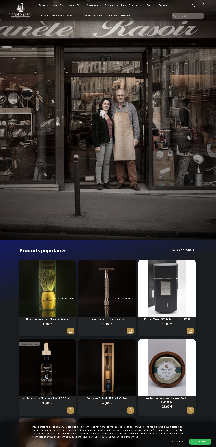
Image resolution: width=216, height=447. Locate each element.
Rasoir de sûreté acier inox (107, 318)
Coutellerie (112, 15)
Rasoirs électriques (93, 15)
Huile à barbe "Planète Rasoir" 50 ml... (47, 399)
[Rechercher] (188, 16)
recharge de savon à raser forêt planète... (167, 400)
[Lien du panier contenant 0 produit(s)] (203, 5)
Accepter (200, 441)
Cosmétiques (111, 5)
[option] (108, 123)
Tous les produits (184, 250)
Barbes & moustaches (132, 5)
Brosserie (164, 5)
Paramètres (177, 441)
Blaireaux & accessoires (89, 5)
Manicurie (44, 15)
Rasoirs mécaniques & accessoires (56, 5)
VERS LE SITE (73, 15)
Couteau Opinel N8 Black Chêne (107, 399)
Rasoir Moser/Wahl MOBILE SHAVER (167, 318)
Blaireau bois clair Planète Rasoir (47, 318)
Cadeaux (151, 5)
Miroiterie (126, 15)
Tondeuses (58, 15)
